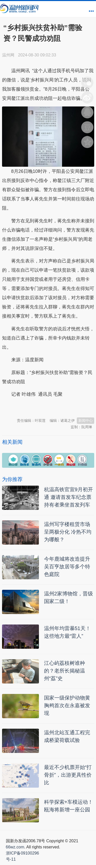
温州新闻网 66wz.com (47, 407)
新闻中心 (85, 420)
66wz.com (15, 847)
